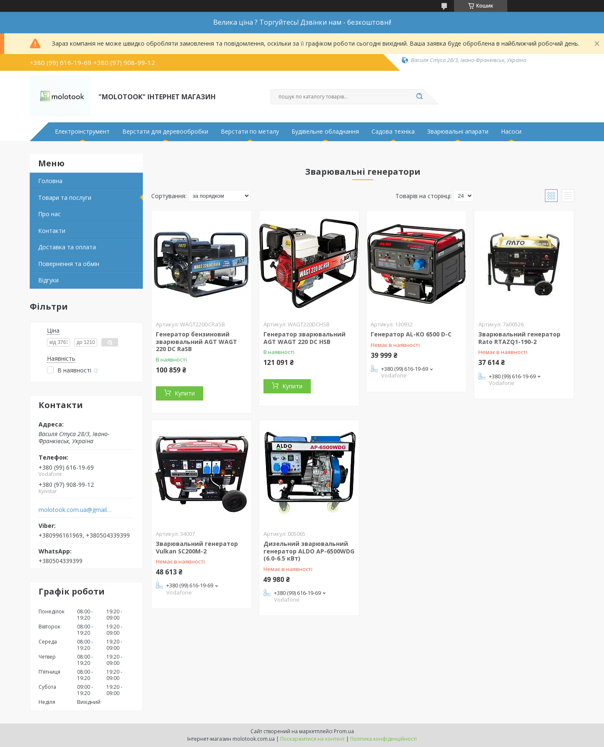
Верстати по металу (250, 131)
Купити (185, 393)
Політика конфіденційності (383, 738)
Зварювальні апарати (457, 131)
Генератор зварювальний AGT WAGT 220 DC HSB (304, 338)
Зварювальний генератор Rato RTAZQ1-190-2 (519, 338)
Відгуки (48, 280)
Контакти (51, 231)
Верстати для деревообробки (165, 131)
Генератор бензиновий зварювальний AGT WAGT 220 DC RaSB (196, 341)
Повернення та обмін (68, 264)
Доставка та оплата (67, 247)
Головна (50, 181)
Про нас (49, 214)
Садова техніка (393, 131)
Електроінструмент (82, 131)
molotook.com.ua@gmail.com (75, 510)
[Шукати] (419, 96)
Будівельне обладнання (325, 131)
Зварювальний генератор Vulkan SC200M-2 (197, 547)
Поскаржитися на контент (312, 738)
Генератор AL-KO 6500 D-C (411, 334)
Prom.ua (344, 731)
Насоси (511, 131)
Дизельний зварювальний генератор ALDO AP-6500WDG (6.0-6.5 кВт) (308, 551)
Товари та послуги (64, 198)
